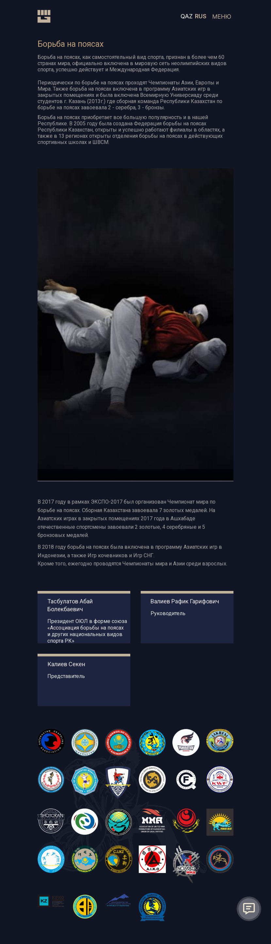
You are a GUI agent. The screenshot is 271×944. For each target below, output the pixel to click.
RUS (200, 16)
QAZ (187, 16)
